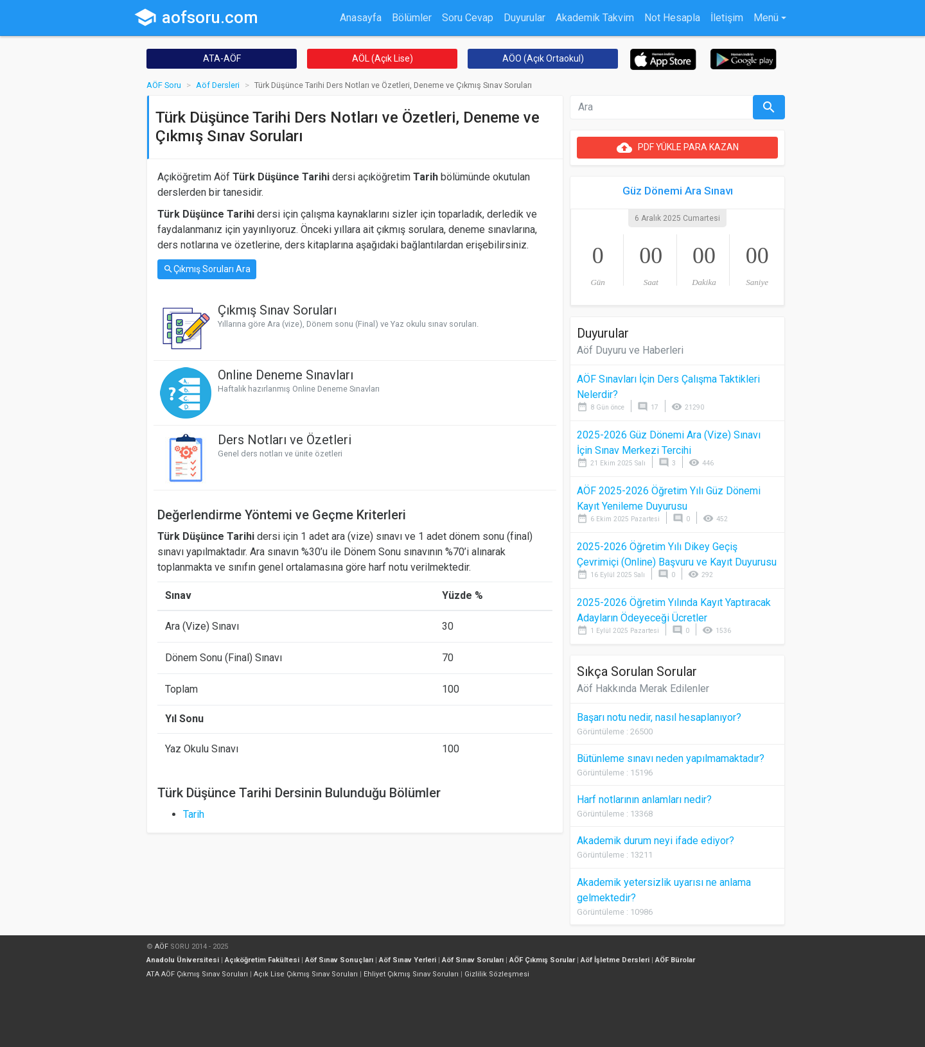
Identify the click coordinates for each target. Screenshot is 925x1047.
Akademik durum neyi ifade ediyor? (655, 841)
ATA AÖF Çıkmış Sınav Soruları (197, 974)
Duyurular (524, 18)
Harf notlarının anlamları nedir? (644, 799)
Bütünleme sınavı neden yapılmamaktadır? (670, 758)
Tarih (193, 814)
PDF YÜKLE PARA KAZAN (678, 147)
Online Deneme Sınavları (285, 375)
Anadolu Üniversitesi (182, 960)
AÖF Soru (163, 85)
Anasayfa (361, 18)
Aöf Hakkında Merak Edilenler (643, 688)
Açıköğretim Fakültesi (262, 960)
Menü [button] (766, 18)
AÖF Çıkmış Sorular (542, 960)
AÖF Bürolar (675, 960)
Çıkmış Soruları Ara (207, 269)
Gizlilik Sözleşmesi (496, 974)
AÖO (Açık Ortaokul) (543, 58)
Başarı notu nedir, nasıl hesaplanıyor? (659, 717)
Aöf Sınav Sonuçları (339, 960)
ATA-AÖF (222, 58)
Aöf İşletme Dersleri (615, 960)
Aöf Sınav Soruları (473, 960)
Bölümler (412, 18)
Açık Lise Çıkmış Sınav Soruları (306, 974)
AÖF (161, 946)
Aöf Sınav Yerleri (407, 960)
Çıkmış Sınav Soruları (277, 310)
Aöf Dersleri (218, 85)
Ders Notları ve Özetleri (284, 439)
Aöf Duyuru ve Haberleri (630, 350)
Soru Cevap (467, 18)
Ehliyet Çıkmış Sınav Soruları (411, 974)
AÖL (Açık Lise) (382, 58)
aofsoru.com (196, 17)
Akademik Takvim (595, 18)
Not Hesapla (672, 18)
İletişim (726, 18)
